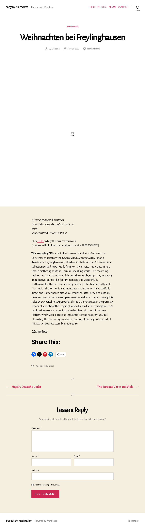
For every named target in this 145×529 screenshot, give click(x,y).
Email (77, 456)
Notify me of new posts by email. (47, 485)
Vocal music (49, 366)
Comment (36, 428)
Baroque (39, 366)
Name (34, 456)
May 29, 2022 (73, 49)
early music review (16, 7)
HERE (40, 241)
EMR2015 (56, 49)
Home (92, 7)
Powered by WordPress (46, 521)
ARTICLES (102, 7)
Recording (72, 27)
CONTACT (123, 7)
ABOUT (112, 7)
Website (35, 470)
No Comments (93, 49)
